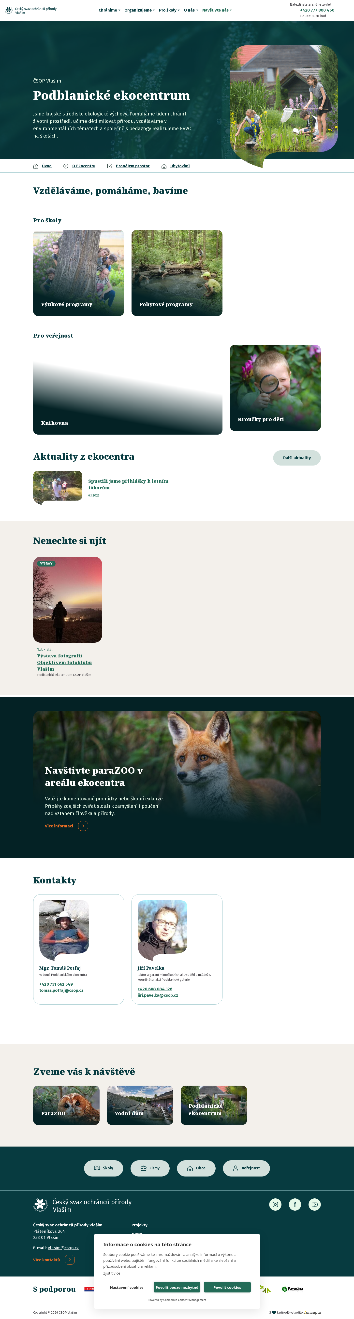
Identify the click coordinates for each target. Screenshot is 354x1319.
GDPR (137, 1230)
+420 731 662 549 (56, 980)
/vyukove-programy (78, 273)
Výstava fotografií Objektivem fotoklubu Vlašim (64, 658)
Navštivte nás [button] (215, 10)
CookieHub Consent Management (184, 1300)
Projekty (140, 1221)
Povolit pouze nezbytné (177, 1287)
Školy (108, 1164)
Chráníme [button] (108, 10)
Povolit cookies (227, 1287)
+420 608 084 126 (155, 985)
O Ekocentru (83, 166)
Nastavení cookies (127, 1287)
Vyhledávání (345, 10)
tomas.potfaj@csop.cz (61, 986)
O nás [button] (189, 10)
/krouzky (275, 388)
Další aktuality (297, 454)
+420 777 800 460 (317, 10)
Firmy (154, 1164)
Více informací (59, 822)
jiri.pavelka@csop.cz (158, 991)
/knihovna (127, 388)
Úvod (47, 166)
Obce (201, 1164)
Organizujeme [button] (138, 10)
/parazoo (66, 1101)
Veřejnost (251, 1164)
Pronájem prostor (133, 166)
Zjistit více (111, 1273)
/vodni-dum (140, 1101)
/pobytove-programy (177, 273)
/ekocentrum (214, 1101)
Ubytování (180, 166)
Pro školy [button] (168, 10)
